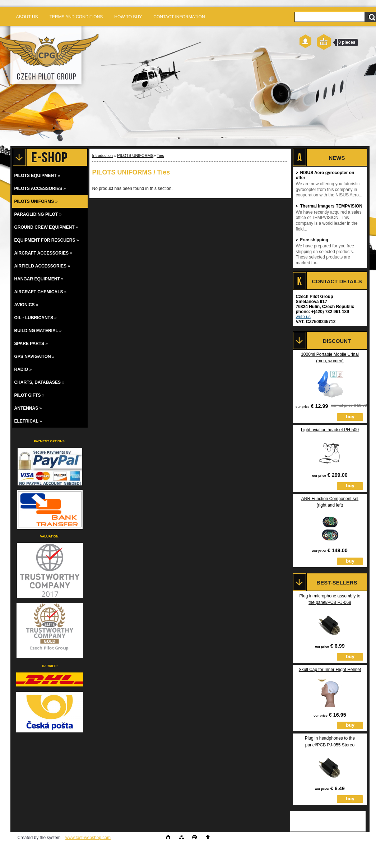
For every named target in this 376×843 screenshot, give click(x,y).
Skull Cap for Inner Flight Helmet (330, 669)
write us (303, 316)
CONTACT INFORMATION (179, 16)
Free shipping (312, 239)
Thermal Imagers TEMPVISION (329, 206)
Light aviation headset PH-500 (330, 429)
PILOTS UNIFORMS (135, 155)
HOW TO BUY (128, 16)
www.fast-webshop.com (88, 837)
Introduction (102, 155)
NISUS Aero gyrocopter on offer (325, 175)
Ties (160, 155)
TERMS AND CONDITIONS (76, 16)
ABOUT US (27, 16)
